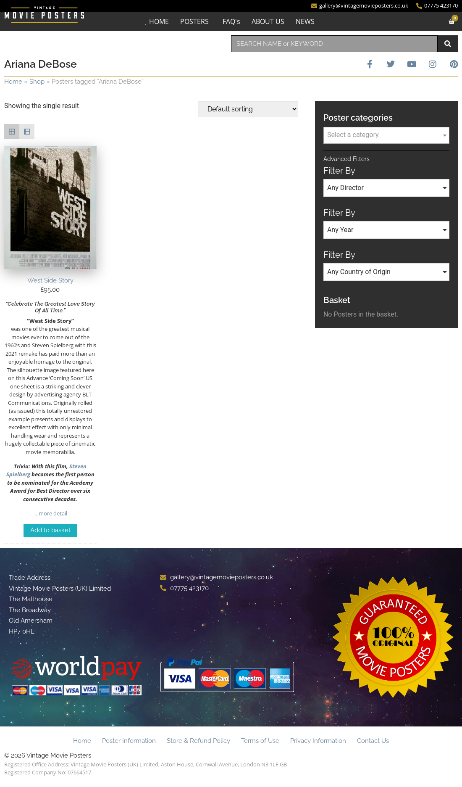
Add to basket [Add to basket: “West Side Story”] (50, 530)
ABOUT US (268, 21)
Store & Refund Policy (198, 741)
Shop (37, 81)
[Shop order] (248, 109)
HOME (159, 21)
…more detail (50, 513)
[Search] (448, 43)
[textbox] (386, 135)
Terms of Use (260, 741)
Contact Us (373, 741)
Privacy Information (318, 741)
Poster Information (129, 741)
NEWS (305, 21)
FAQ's (231, 21)
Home (13, 81)
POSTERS (194, 21)
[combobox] (334, 43)
